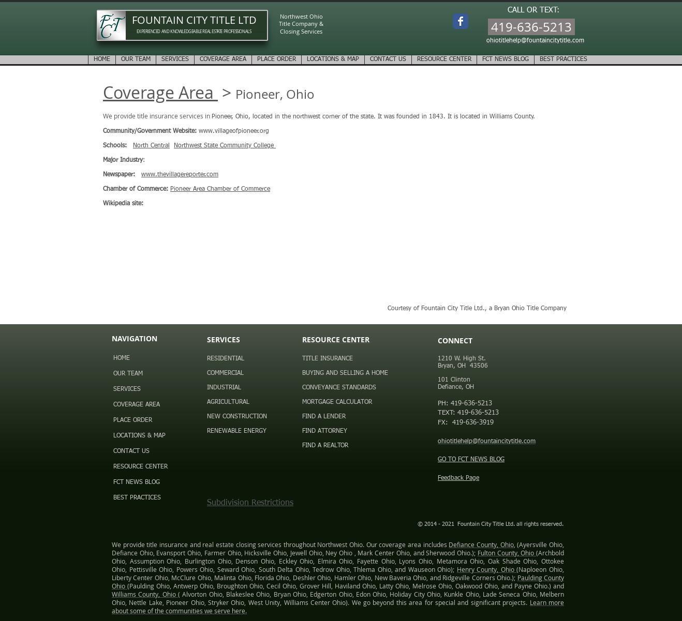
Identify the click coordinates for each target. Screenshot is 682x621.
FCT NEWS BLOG (136, 482)
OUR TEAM (128, 374)
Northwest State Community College (225, 146)
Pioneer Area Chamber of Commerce (220, 189)
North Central (151, 146)
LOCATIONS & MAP (139, 436)
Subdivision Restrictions (250, 503)
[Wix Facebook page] (460, 21)
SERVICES (127, 389)
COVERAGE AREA (136, 405)
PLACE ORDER (132, 420)
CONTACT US (131, 451)
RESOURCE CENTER (140, 467)
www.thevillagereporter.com (179, 175)
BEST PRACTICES (137, 498)
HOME (121, 358)
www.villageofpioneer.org (234, 131)
